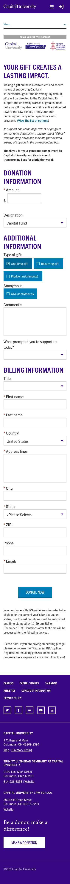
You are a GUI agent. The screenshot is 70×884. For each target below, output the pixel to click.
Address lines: (17, 451)
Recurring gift (50, 263)
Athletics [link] (9, 690)
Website (29, 781)
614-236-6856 (13, 781)
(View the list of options (32, 120)
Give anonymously (22, 294)
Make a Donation (24, 842)
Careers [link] (9, 683)
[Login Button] (61, 6)
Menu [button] (35, 24)
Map (6, 750)
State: (11, 506)
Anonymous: (14, 285)
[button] (52, 6)
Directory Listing (21, 750)
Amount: (13, 189)
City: (9, 488)
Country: (13, 433)
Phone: (9, 543)
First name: (15, 396)
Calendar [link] (51, 683)
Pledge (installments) (24, 276)
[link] (7, 710)
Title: (8, 378)
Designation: (14, 215)
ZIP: (9, 524)
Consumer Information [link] (36, 690)
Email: (11, 561)
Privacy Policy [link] (12, 698)
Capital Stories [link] (29, 683)
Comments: (13, 304)
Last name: (15, 414)
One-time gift (19, 263)
